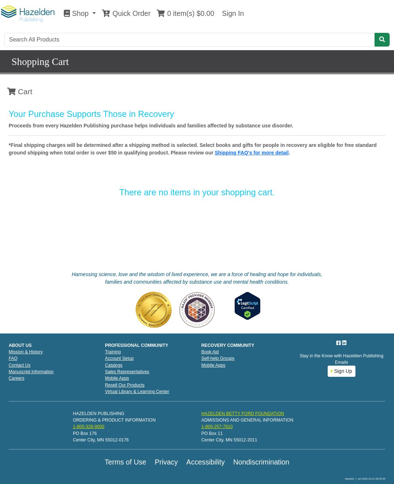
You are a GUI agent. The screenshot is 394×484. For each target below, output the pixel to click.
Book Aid (210, 351)
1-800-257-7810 (217, 426)
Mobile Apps (117, 378)
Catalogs (113, 365)
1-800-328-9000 (88, 426)
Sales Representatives (127, 371)
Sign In (232, 13)
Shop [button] (77, 13)
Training (113, 351)
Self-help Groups (218, 358)
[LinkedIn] (344, 343)
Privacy (166, 462)
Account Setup (119, 358)
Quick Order (126, 13)
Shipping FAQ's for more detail (252, 153)
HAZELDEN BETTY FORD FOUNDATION (242, 413)
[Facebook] (339, 343)
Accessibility (205, 462)
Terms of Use (125, 462)
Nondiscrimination (261, 462)
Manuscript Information (31, 371)
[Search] (189, 40)
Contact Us (20, 365)
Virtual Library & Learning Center (137, 391)
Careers (17, 378)
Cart (19, 91)
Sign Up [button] (341, 371)
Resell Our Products (125, 385)
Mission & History (26, 351)
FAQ (13, 358)
